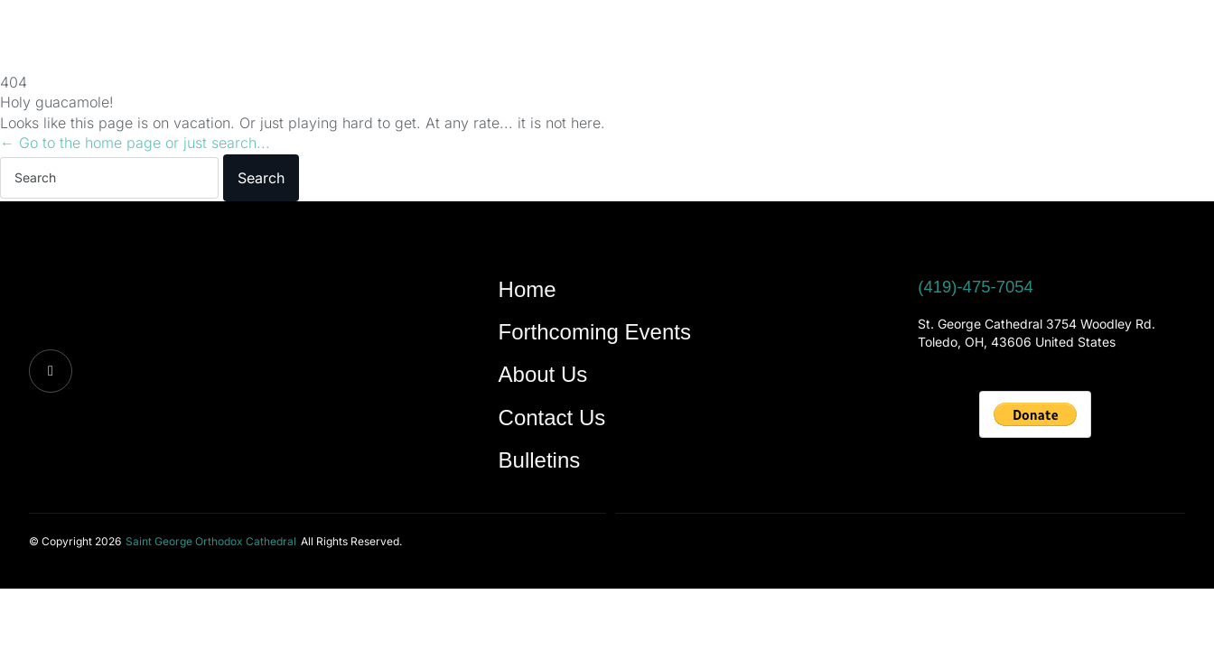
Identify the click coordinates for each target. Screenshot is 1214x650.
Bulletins (657, 38)
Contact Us (557, 38)
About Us (454, 38)
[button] (211, 541)
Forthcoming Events (316, 38)
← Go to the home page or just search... (135, 143)
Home (192, 38)
